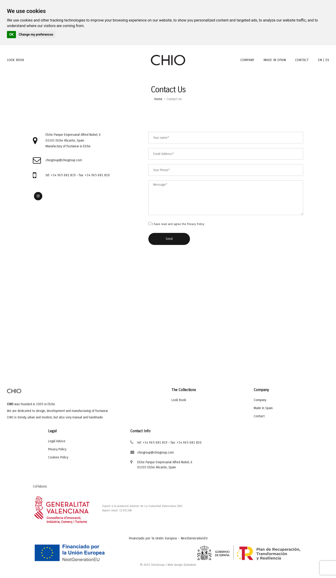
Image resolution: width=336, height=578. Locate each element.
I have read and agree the (178, 224)
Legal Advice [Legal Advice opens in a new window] (56, 441)
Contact (259, 416)
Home (158, 99)
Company (260, 400)
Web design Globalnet (182, 564)
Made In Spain (263, 408)
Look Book (178, 400)
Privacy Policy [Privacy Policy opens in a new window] (195, 224)
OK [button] (11, 34)
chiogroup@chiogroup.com (155, 452)
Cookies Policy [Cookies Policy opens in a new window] (58, 457)
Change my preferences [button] (36, 34)
